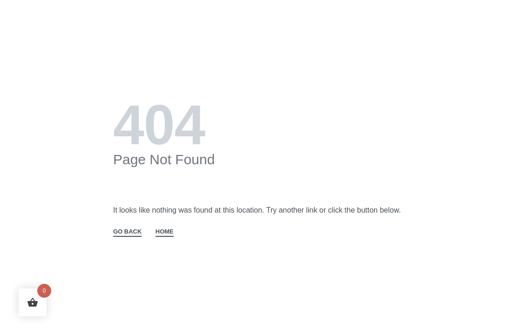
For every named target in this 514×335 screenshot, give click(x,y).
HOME (165, 231)
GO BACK (127, 231)
